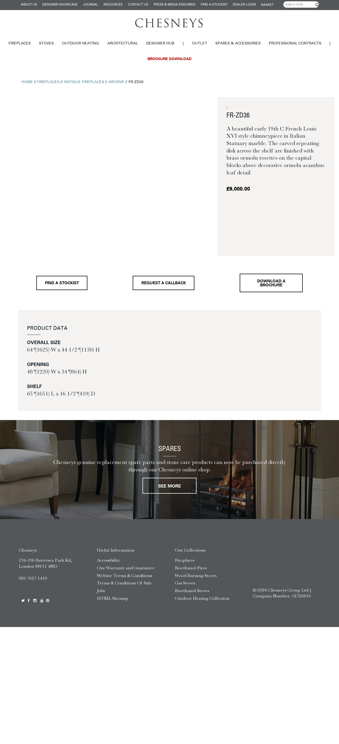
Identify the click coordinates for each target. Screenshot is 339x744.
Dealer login (244, 4)
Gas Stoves (185, 582)
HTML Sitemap (112, 598)
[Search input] (301, 4)
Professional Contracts (295, 44)
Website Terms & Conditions (124, 575)
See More (169, 486)
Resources (113, 4)
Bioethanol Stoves (192, 590)
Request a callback (163, 283)
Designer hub (160, 44)
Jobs (101, 590)
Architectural (122, 44)
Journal (90, 4)
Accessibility (108, 560)
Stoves (46, 44)
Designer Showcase (60, 4)
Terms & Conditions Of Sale (124, 582)
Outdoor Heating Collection (202, 598)
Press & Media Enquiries (174, 4)
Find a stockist (214, 4)
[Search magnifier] (317, 5)
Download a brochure (271, 283)
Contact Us (138, 4)
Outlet (199, 44)
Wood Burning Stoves (196, 575)
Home (27, 82)
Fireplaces (19, 44)
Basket (267, 5)
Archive (116, 82)
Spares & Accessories (238, 44)
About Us (29, 4)
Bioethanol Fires (191, 567)
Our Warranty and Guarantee (126, 567)
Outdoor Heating (80, 44)
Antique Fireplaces (84, 82)
